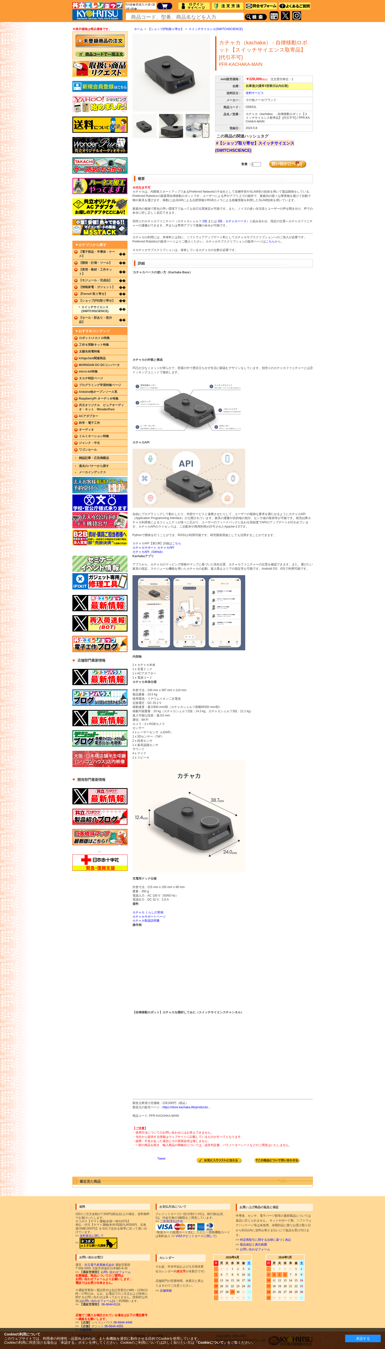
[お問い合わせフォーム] (97, 1301)
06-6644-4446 (122, 1322)
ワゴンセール (88, 449)
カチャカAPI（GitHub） (149, 552)
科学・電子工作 (89, 423)
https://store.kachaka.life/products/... (187, 1107)
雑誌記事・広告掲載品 (94, 458)
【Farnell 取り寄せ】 (93, 294)
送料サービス (255, 93)
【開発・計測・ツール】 (95, 263)
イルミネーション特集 (94, 436)
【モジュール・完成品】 (95, 280)
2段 (204, 221)
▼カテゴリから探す (91, 245)
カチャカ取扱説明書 (146, 920)
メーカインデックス (92, 472)
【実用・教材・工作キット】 (95, 272)
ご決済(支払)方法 (171, 1221)
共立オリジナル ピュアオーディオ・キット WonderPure (101, 407)
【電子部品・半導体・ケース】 (97, 254)
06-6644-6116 (110, 1304)
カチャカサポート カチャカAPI (153, 547)
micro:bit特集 (88, 371)
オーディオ (86, 429)
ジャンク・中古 (89, 443)
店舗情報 (166, 1290)
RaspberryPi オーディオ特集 (98, 398)
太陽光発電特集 (89, 351)
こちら (270, 241)
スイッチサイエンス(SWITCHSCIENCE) (216, 29)
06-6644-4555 (113, 1326)
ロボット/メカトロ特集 (94, 338)
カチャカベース (235, 221)
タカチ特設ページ (91, 378)
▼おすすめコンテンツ (92, 331)
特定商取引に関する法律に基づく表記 (265, 1240)
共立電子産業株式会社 (99, 1265)
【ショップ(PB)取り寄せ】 (166, 29)
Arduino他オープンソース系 (98, 392)
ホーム (138, 29)
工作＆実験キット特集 (94, 344)
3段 (220, 221)
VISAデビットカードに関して (195, 1236)
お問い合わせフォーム (255, 1249)
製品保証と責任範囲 (253, 1244)
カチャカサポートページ (149, 916)
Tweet (161, 1158)
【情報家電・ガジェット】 (97, 287)
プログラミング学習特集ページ (100, 385)
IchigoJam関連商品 (92, 358)
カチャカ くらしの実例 (148, 912)
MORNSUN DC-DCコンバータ (99, 365)
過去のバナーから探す (94, 466)
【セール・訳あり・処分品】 (95, 320)
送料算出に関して (92, 1236)
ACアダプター (88, 416)
